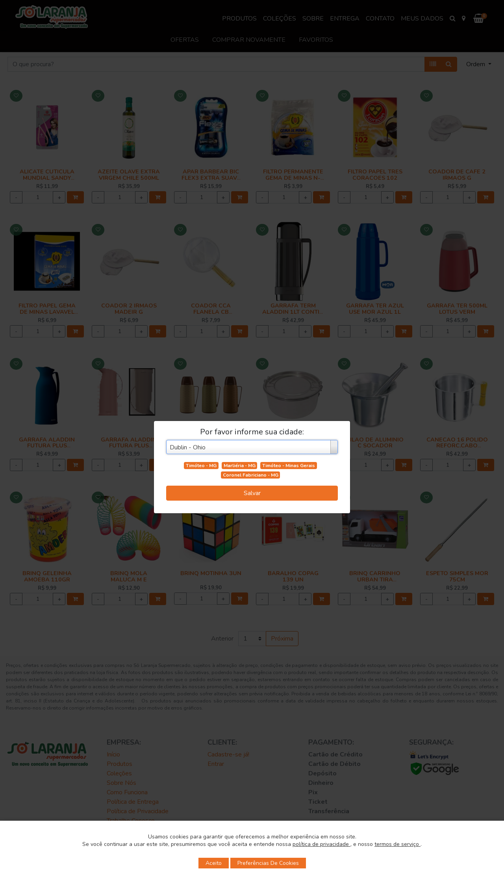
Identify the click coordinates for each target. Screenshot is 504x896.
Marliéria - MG (240, 465)
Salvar (252, 493)
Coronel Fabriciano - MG (250, 475)
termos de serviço (397, 844)
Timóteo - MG (201, 465)
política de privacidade (321, 844)
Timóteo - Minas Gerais (288, 465)
